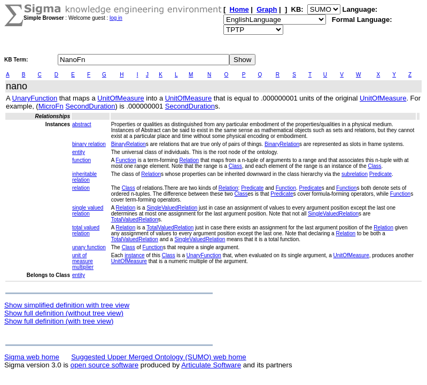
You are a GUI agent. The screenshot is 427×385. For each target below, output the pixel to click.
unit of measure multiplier (83, 261)
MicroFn (51, 106)
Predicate (380, 174)
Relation (189, 160)
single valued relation (87, 211)
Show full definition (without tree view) (63, 313)
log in (116, 18)
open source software (104, 365)
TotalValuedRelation (134, 219)
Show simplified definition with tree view (66, 305)
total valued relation (85, 230)
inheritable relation (84, 177)
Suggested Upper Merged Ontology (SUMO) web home (158, 357)
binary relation (89, 144)
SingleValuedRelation (171, 208)
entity (78, 152)
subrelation (354, 174)
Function (126, 160)
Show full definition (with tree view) (58, 321)
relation (81, 188)
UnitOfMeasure (120, 98)
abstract (81, 124)
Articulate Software (211, 365)
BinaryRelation (128, 144)
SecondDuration (90, 106)
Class (235, 166)
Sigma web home (31, 357)
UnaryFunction (35, 98)
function (81, 160)
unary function (89, 247)
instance (134, 255)
